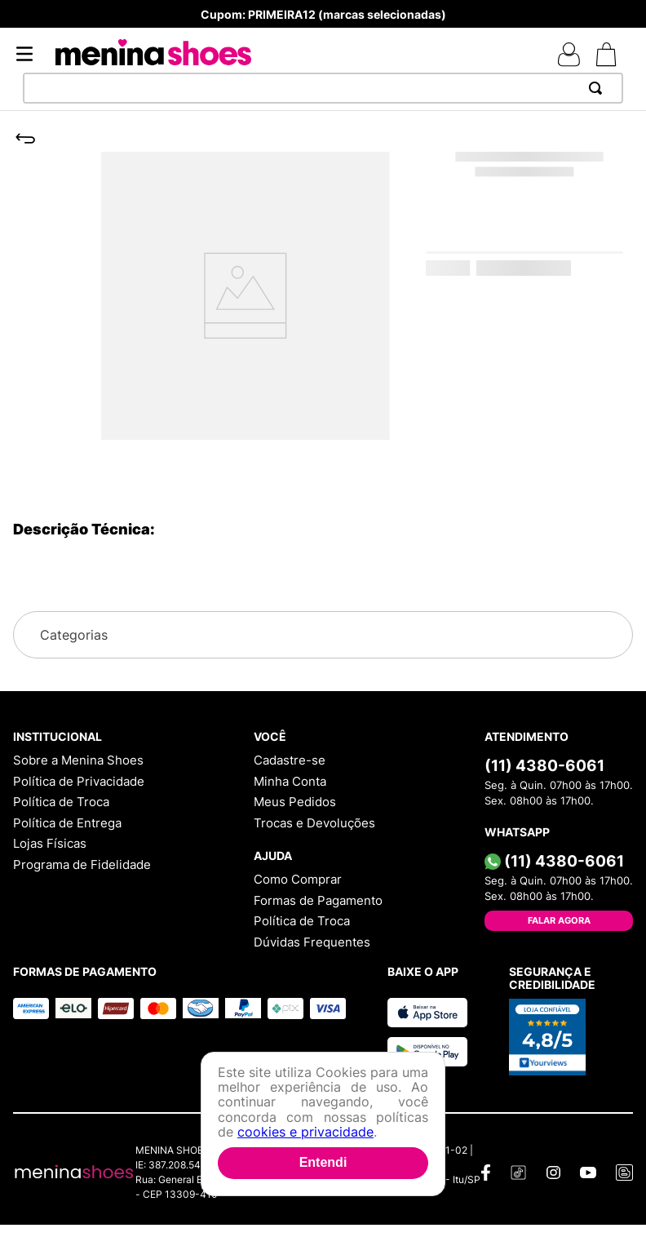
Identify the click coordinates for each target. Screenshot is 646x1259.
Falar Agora (559, 920)
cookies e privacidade (305, 1132)
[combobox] (323, 88)
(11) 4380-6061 (544, 765)
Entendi (323, 1162)
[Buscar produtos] (598, 88)
